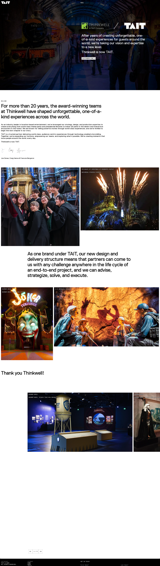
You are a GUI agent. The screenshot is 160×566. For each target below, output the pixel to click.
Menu (82, 2)
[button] (30, 551)
